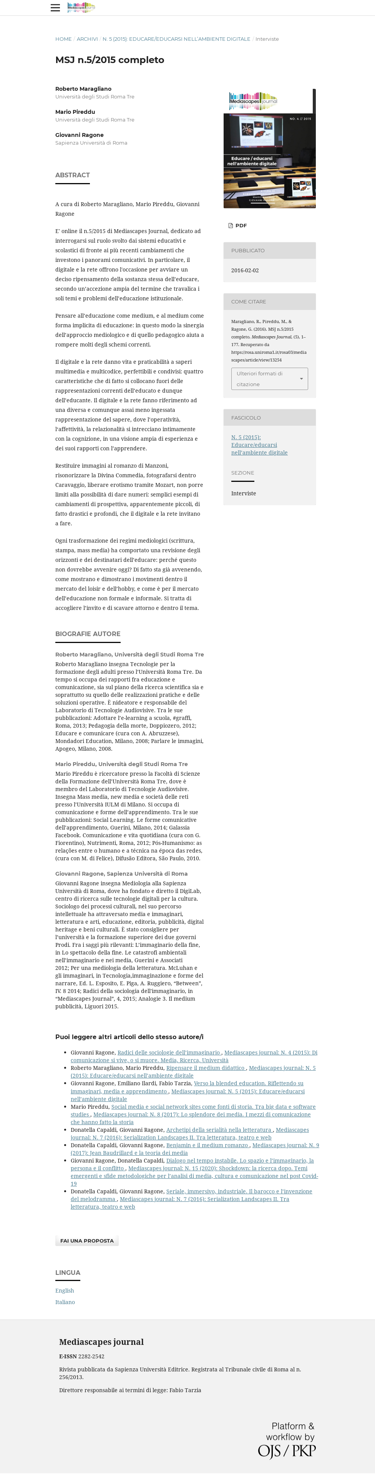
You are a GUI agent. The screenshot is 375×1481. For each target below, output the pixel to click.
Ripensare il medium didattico (206, 1067)
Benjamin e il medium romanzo (207, 1145)
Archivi (87, 39)
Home (63, 39)
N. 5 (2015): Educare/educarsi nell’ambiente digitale (177, 39)
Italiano (65, 1302)
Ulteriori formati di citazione (260, 378)
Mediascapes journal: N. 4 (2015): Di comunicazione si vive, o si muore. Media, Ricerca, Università (194, 1056)
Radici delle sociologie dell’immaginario (169, 1052)
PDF (240, 225)
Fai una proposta (87, 1241)
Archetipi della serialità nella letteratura (219, 1129)
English (64, 1290)
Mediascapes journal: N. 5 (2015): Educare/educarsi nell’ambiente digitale (193, 1071)
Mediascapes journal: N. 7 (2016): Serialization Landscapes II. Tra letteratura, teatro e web (190, 1133)
